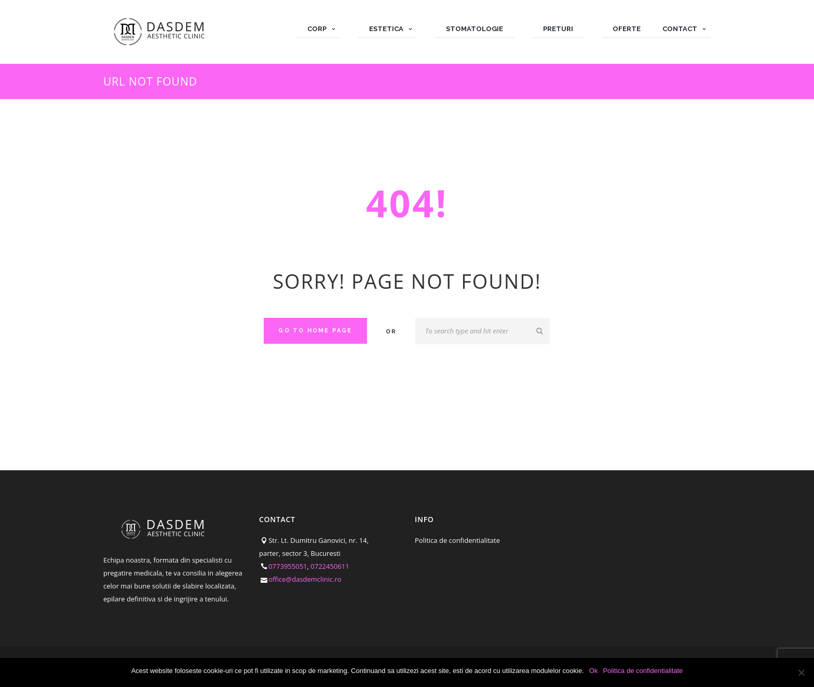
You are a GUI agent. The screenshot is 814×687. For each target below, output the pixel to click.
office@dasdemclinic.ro (305, 579)
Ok (593, 671)
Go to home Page (315, 330)
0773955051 (287, 566)
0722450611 (329, 566)
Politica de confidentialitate (457, 540)
